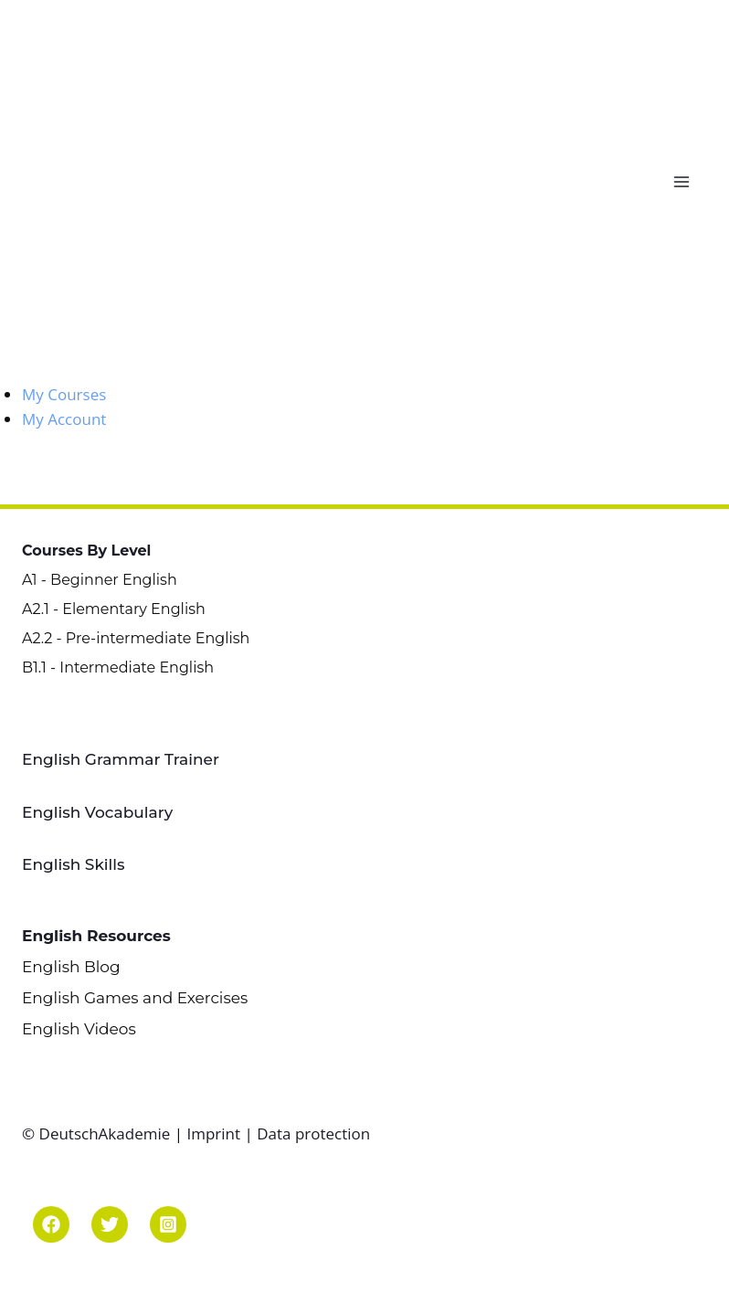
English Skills (73, 864)
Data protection (313, 1133)
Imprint (213, 1133)
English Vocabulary (97, 812)
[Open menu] (685, 181)
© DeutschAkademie (98, 1133)
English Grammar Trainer (120, 759)
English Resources (96, 936)
